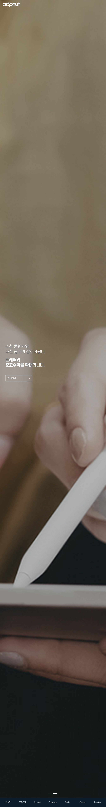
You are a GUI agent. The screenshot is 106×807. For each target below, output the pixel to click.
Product (37, 802)
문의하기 (19, 378)
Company (53, 802)
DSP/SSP (22, 802)
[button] (50, 794)
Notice (67, 802)
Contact (82, 802)
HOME (7, 802)
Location (97, 802)
